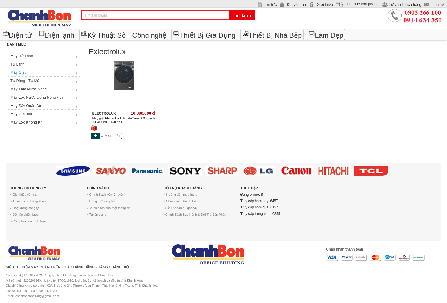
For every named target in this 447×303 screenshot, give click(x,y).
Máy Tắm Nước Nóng (28, 89)
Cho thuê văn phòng (361, 4)
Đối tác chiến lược (24, 214)
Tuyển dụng (96, 214)
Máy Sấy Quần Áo (25, 106)
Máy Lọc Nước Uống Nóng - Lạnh (39, 97)
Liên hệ (438, 4)
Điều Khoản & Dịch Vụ (180, 208)
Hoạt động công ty (24, 208)
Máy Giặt (18, 72)
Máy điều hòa (21, 56)
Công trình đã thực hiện (28, 221)
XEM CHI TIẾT (110, 135)
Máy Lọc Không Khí (27, 122)
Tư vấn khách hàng (405, 4)
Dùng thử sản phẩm (102, 201)
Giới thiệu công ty (23, 194)
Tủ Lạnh (17, 64)
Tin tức (271, 4)
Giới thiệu (325, 4)
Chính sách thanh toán (181, 201)
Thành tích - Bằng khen (28, 201)
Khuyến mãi (296, 4)
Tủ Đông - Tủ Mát (25, 81)
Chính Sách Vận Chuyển (105, 194)
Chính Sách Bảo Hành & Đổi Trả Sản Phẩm (195, 214)
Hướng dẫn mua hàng (180, 194)
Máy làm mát (21, 114)
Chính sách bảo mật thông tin (108, 208)
